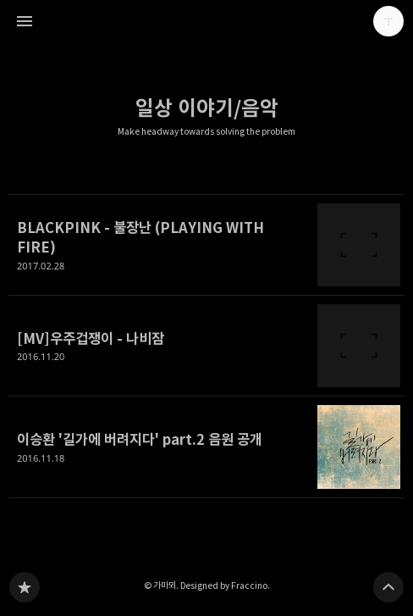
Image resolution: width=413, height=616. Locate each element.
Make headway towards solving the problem (206, 131)
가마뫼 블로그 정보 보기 (388, 21)
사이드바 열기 (24, 21)
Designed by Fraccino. (225, 585)
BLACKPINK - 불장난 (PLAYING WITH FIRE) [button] (206, 245)
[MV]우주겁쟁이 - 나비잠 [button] (206, 346)
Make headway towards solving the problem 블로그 (24, 587)
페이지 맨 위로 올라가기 (388, 587)
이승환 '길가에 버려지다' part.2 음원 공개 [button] (206, 447)
